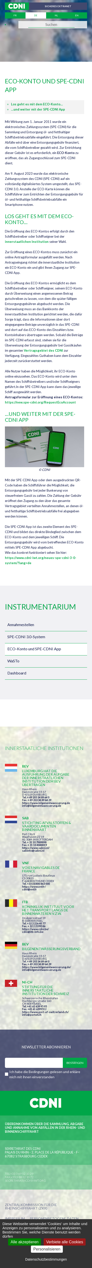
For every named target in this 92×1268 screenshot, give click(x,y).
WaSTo (13, 660)
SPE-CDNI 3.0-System (26, 636)
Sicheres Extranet (58, 6)
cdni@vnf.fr (29, 889)
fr (15, 15)
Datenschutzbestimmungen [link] (46, 1259)
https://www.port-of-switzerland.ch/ (45, 1012)
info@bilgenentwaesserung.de (41, 805)
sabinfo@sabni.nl (33, 850)
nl (56, 15)
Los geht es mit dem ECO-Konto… (37, 104)
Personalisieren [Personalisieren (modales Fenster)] (46, 1249)
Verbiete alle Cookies (64, 1242)
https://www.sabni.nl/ (36, 847)
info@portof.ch (31, 1014)
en (77, 15)
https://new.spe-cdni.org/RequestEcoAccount (40, 402)
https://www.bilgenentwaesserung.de (46, 803)
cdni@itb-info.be (32, 931)
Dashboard (16, 673)
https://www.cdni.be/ (35, 929)
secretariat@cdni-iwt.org (25, 1180)
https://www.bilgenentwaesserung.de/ (46, 967)
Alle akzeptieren (25, 1242)
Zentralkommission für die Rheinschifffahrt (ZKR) (31, 1206)
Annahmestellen (20, 624)
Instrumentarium (40, 606)
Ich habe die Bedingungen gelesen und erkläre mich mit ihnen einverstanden (44, 1074)
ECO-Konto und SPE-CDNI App (34, 648)
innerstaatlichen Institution (27, 242)
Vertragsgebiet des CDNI (43, 350)
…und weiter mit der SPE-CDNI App (38, 109)
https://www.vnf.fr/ (34, 886)
